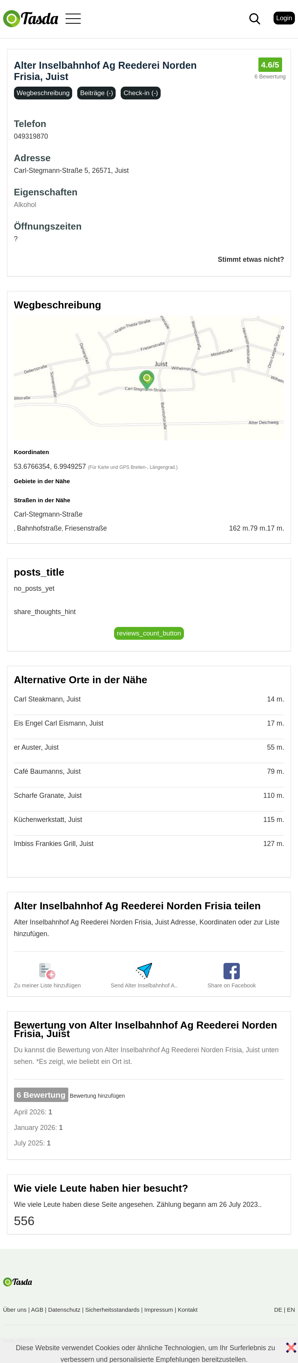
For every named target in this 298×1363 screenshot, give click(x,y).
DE (278, 1309)
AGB (37, 1309)
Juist (122, 170)
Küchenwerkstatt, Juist (48, 819)
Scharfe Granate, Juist (48, 795)
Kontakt (188, 1309)
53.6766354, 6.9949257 (50, 466)
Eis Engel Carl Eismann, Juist (59, 723)
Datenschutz (64, 1309)
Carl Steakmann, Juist (47, 699)
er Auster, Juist (36, 747)
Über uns (15, 1309)
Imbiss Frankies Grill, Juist (54, 844)
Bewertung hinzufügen (97, 1096)
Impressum (158, 1309)
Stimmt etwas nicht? (251, 259)
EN (291, 1309)
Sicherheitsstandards (112, 1309)
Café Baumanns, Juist (47, 771)
